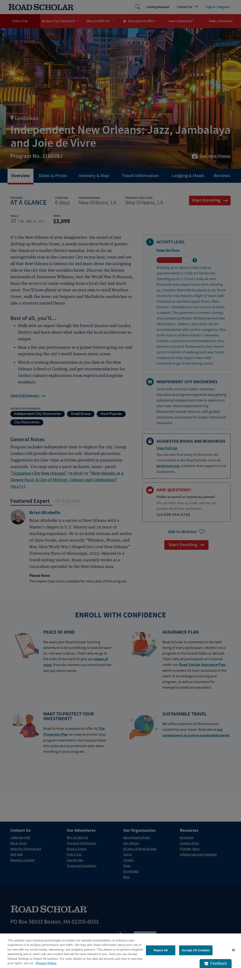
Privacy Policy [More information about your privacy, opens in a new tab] (46, 963)
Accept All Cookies (196, 950)
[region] (120, 950)
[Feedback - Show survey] (216, 963)
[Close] (233, 950)
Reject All (161, 950)
